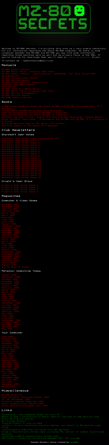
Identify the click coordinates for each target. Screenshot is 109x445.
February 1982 (10, 211)
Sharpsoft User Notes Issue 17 (21, 175)
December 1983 (10, 256)
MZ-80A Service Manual (16, 80)
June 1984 (8, 316)
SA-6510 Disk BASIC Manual (18, 84)
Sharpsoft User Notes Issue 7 (20, 153)
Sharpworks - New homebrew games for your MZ (31, 414)
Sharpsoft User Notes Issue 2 (20, 143)
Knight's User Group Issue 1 (20, 185)
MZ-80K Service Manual (16, 95)
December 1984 (10, 384)
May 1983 (7, 243)
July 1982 (8, 222)
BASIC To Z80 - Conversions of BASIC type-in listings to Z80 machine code (50, 416)
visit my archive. (79, 57)
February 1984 (10, 260)
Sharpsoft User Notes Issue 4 (20, 147)
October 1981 (10, 341)
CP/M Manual (9, 86)
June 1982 (8, 219)
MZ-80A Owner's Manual (16, 69)
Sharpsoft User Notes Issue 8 (20, 156)
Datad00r (74, 442)
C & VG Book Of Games (15, 267)
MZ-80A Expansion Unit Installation (25, 82)
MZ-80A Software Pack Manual (20, 78)
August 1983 (9, 250)
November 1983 (10, 254)
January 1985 (10, 326)
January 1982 (10, 209)
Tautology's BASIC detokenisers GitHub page (30, 436)
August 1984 (9, 265)
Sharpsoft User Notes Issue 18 (21, 177)
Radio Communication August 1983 (23, 403)
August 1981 (9, 339)
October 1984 (10, 322)
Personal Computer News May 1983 (23, 401)
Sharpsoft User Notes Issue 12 (21, 164)
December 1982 (10, 232)
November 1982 (10, 230)
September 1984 (11, 320)
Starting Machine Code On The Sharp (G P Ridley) (33, 123)
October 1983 (10, 305)
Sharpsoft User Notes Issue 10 (21, 160)
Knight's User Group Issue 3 (20, 189)
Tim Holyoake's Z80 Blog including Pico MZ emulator (35, 429)
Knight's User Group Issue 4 (20, 191)
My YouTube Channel (14, 421)
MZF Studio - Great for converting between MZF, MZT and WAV (41, 438)
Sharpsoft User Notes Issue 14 (21, 169)
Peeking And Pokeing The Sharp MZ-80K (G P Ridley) (35, 115)
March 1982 (8, 213)
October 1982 (10, 228)
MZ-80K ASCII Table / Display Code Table (28, 91)
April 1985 (8, 386)
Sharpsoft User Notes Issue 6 (20, 151)
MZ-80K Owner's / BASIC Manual (21, 89)
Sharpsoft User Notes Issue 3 (20, 145)
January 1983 (10, 234)
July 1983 (8, 247)
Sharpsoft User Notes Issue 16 (21, 173)
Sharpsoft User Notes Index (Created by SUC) (31, 138)
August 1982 (9, 224)
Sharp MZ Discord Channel (18, 419)
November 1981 (10, 204)
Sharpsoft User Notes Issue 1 (20, 140)
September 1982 (11, 226)
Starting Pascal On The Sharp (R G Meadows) (30, 125)
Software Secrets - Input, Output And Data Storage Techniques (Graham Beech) (52, 117)
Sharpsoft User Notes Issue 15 (21, 171)
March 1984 (8, 263)
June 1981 (8, 336)
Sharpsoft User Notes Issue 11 (21, 162)
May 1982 (7, 217)
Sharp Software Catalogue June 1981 (25, 406)
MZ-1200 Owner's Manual (16, 97)
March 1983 (8, 239)
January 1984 (10, 258)
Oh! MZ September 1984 (16, 399)
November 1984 (10, 324)
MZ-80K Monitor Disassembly (19, 93)
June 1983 (8, 245)
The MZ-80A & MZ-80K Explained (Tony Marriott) (32, 110)
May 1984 (7, 313)
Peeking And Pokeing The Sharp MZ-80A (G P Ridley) (35, 113)
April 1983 (8, 241)
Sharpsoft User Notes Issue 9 (20, 158)
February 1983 (10, 237)
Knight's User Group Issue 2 (20, 187)
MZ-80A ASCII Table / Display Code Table (28, 71)
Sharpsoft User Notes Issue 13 (21, 166)
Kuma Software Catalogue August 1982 (25, 397)
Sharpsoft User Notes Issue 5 (20, 149)
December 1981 (10, 206)
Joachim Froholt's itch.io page (22, 423)
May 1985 (7, 329)
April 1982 (8, 215)
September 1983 (11, 252)
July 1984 (8, 318)
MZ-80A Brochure (12, 395)
